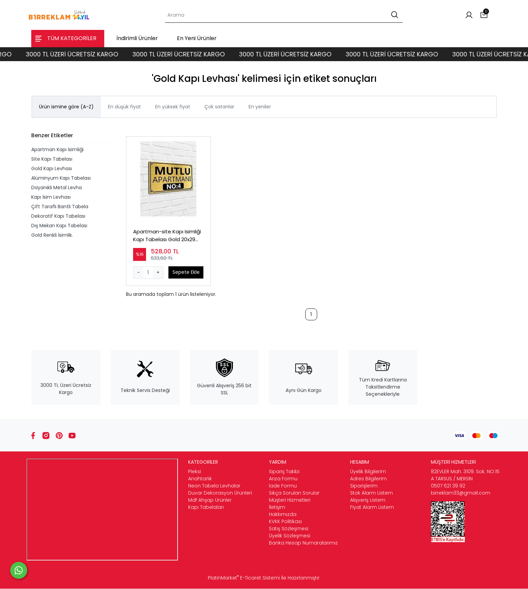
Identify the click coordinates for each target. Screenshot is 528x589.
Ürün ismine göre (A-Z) (66, 106)
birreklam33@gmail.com (460, 493)
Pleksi (194, 471)
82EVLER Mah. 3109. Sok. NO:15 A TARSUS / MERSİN (465, 475)
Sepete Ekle (186, 272)
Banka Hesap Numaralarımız (303, 543)
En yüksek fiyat (172, 106)
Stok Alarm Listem (371, 493)
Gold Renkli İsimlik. (52, 235)
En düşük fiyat (124, 106)
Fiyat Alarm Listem (372, 507)
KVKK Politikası (285, 521)
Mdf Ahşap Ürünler (210, 500)
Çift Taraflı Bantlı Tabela (59, 206)
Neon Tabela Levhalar (214, 486)
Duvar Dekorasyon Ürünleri (220, 493)
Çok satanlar (219, 106)
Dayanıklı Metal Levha (56, 187)
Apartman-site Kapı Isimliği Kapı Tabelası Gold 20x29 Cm (167, 236)
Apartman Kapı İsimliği (57, 149)
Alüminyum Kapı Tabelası (61, 178)
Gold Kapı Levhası (51, 168)
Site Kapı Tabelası (51, 159)
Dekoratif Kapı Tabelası (58, 216)
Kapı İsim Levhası (51, 197)
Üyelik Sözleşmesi (289, 536)
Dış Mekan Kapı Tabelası (59, 225)
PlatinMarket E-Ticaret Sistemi (244, 578)
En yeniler (260, 106)
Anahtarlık (200, 479)
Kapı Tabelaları (206, 507)
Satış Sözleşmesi (288, 528)
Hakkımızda (282, 514)
